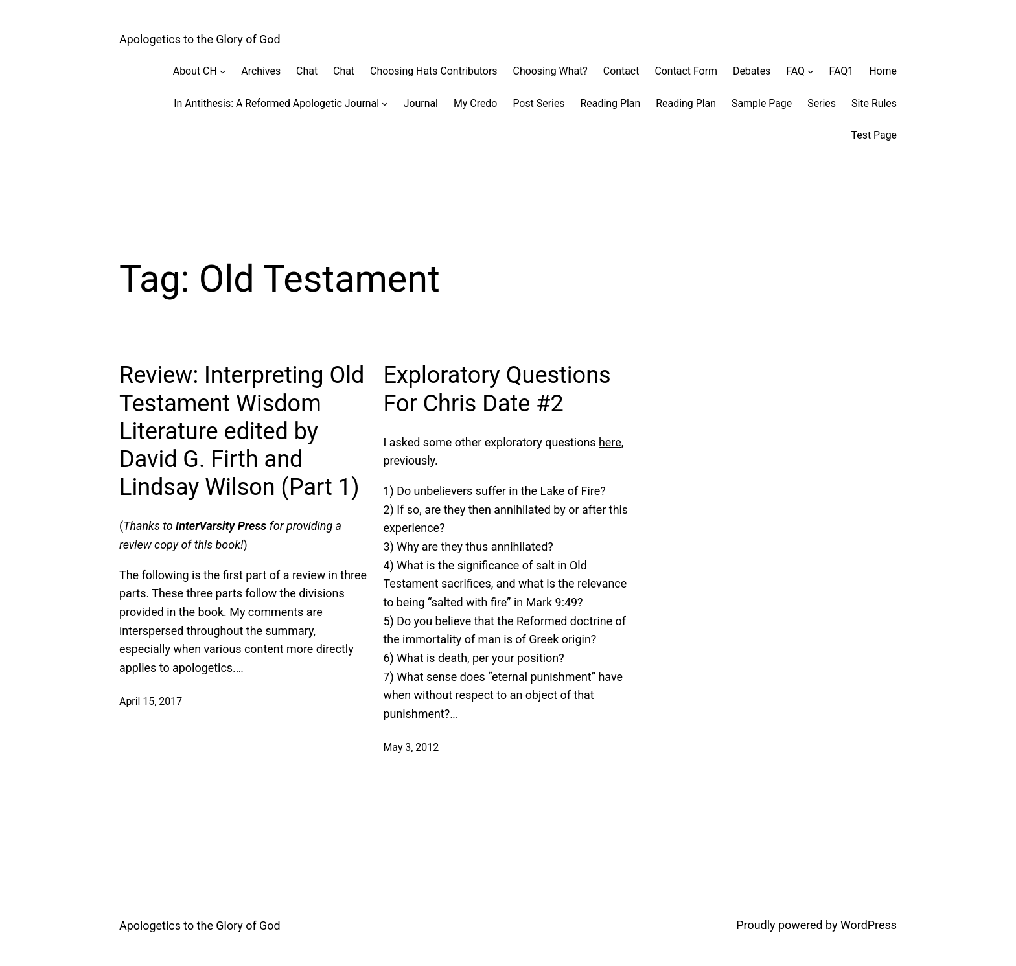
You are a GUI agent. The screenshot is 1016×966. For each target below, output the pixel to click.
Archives (261, 71)
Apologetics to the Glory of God (200, 39)
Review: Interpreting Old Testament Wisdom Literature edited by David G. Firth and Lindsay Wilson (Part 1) (241, 431)
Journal (421, 103)
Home (883, 71)
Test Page (874, 135)
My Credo (475, 103)
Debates (751, 71)
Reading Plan (611, 103)
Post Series (538, 103)
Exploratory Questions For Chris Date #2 (496, 389)
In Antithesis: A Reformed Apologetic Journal (276, 103)
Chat (307, 71)
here (610, 442)
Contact (621, 71)
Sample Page (762, 103)
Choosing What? (550, 71)
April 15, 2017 (150, 701)
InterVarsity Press (221, 526)
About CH (195, 71)
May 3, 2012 (411, 747)
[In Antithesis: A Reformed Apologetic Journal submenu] (385, 103)
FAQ (795, 71)
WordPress (868, 925)
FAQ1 (841, 71)
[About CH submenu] (223, 71)
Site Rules (874, 103)
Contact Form (685, 71)
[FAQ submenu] (810, 71)
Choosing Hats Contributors (433, 71)
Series (821, 103)
